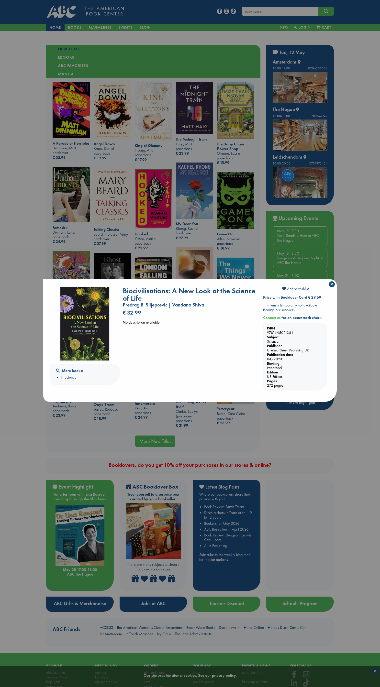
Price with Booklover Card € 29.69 (292, 297)
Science (71, 377)
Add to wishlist (295, 288)
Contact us (271, 317)
